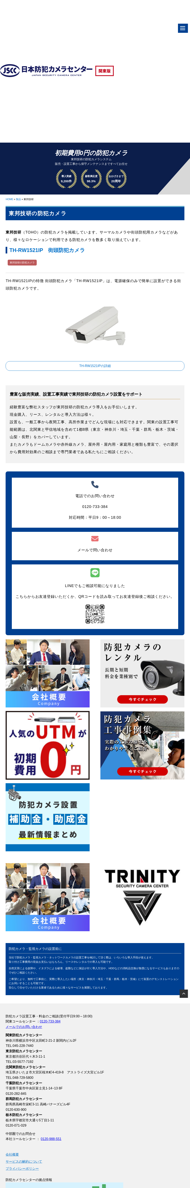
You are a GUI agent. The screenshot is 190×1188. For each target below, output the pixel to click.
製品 (18, 199)
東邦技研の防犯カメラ (22, 262)
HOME (9, 199)
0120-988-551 (51, 1139)
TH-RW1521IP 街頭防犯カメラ (47, 250)
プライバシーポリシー (22, 1168)
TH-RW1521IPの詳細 (95, 366)
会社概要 (12, 1154)
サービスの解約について (24, 1161)
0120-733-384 (50, 1021)
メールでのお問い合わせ (24, 1027)
